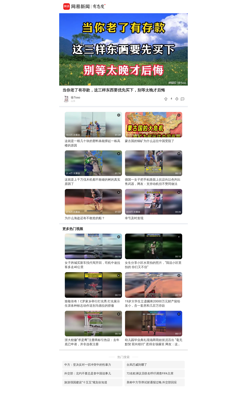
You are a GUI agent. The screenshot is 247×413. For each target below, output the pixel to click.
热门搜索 (123, 357)
